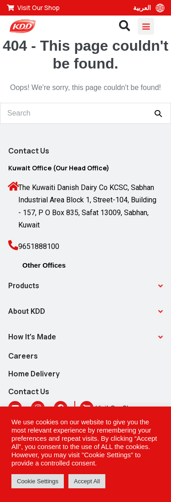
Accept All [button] (87, 481)
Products (23, 285)
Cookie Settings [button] (37, 481)
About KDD (26, 311)
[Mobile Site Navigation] (146, 26)
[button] (85, 286)
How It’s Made (32, 337)
